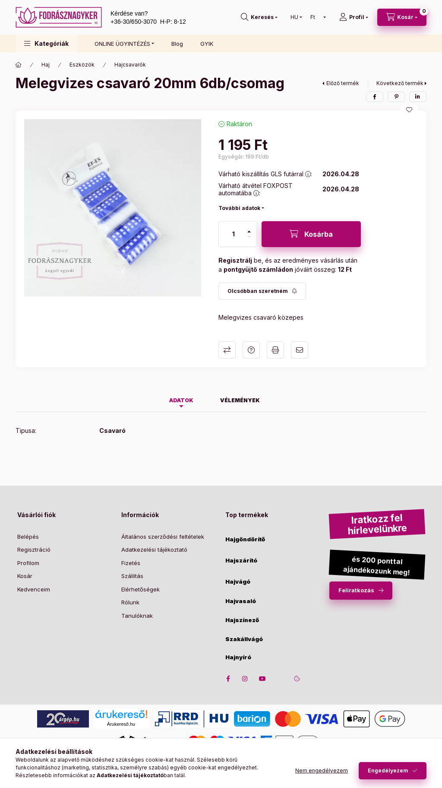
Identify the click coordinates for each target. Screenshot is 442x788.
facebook (228, 678)
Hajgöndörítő (245, 539)
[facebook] (374, 97)
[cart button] (401, 17)
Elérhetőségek (140, 589)
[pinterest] (396, 97)
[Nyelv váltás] (294, 17)
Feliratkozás (356, 590)
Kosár (24, 575)
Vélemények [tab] (240, 400)
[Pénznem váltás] (316, 17)
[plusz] (249, 231)
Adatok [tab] (181, 400)
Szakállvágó (244, 639)
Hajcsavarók (130, 64)
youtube (262, 678)
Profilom (28, 562)
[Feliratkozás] (262, 291)
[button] (46, 43)
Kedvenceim (33, 589)
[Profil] (353, 17)
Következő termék (399, 83)
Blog (177, 43)
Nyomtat (275, 350)
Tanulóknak (137, 615)
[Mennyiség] (233, 234)
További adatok (239, 208)
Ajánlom (299, 350)
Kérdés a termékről (251, 350)
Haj (45, 64)
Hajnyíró (238, 657)
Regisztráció (34, 549)
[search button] (259, 17)
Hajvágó (237, 581)
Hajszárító (241, 560)
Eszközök (82, 64)
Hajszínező (242, 620)
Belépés (28, 536)
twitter (279, 678)
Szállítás (132, 575)
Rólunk (130, 602)
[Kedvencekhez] (409, 110)
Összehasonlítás (227, 350)
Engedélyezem (388, 770)
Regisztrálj (235, 260)
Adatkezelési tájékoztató (154, 549)
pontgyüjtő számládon (258, 269)
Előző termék (342, 83)
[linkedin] (417, 97)
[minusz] (249, 236)
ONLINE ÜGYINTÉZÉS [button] (122, 43)
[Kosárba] (311, 234)
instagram (245, 678)
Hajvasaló (240, 601)
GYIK (206, 43)
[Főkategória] (19, 65)
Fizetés (130, 562)
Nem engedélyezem (321, 770)
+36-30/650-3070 (133, 21)
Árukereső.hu (121, 724)
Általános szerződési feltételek (162, 536)
